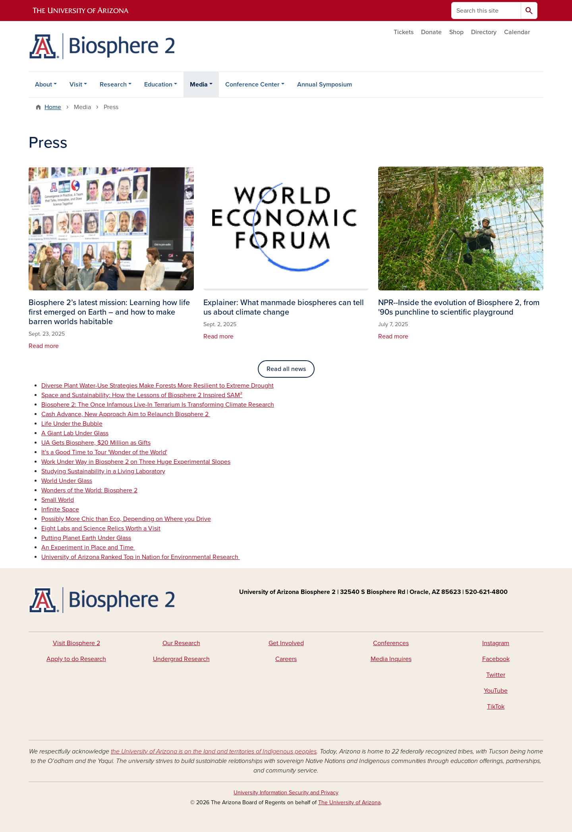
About (43, 84)
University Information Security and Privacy (286, 792)
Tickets (404, 32)
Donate (431, 32)
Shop (456, 32)
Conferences (391, 643)
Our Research (181, 643)
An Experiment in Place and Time (88, 547)
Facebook (496, 659)
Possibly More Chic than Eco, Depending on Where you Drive (126, 519)
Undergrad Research (181, 659)
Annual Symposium (324, 84)
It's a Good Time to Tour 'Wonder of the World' (104, 452)
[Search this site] (486, 10)
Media (199, 84)
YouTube (496, 691)
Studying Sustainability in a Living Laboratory (103, 471)
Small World (57, 500)
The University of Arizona (349, 802)
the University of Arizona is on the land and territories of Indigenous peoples (214, 751)
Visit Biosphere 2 (76, 643)
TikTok (495, 707)
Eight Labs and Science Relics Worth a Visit (100, 528)
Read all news (286, 369)
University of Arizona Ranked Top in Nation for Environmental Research (140, 557)
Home (52, 107)
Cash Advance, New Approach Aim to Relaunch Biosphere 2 (125, 414)
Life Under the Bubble (71, 424)
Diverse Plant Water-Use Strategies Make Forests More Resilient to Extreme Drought (157, 386)
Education (158, 84)
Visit (76, 84)
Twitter (495, 675)
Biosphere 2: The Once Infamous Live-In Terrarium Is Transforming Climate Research (157, 405)
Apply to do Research (76, 659)
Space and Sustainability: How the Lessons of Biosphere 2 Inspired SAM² (141, 395)
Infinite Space (60, 509)
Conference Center (252, 84)
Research (113, 84)
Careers (286, 659)
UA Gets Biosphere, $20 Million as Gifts (96, 443)
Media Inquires (391, 659)
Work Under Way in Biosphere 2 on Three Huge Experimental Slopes (135, 462)
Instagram (495, 643)
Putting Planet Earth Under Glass (86, 538)
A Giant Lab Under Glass (74, 433)
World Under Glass (66, 481)
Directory (484, 32)
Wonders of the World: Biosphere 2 (89, 490)
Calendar (517, 32)
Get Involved (286, 643)
